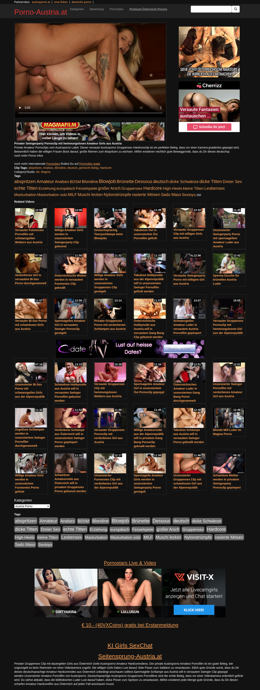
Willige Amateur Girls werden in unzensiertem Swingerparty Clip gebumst (69, 238)
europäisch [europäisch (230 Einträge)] (65, 188)
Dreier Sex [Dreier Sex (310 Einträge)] (232, 181)
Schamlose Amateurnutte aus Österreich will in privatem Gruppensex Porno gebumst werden (70, 483)
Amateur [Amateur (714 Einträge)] (45, 181)
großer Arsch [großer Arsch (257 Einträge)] (109, 188)
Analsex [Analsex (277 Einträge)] (62, 181)
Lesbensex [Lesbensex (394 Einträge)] (214, 188)
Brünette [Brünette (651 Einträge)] (125, 181)
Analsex (48, 167)
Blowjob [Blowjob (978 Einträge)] (107, 181)
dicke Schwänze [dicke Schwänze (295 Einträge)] (184, 181)
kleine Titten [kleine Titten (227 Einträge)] (193, 188)
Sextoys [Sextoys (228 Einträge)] (188, 195)
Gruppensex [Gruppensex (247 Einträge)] (132, 188)
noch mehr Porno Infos (28, 155)
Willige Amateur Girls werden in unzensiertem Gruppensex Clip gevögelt (108, 283)
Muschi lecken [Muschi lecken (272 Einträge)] (90, 194)
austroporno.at (41, 2)
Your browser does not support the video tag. (90, 70)
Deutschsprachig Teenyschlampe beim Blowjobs (108, 234)
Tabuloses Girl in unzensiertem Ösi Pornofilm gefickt (146, 234)
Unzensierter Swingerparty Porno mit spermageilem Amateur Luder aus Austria (226, 238)
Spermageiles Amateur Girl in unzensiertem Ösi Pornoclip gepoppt (149, 388)
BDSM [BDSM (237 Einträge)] (75, 182)
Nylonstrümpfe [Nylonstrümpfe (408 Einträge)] (117, 194)
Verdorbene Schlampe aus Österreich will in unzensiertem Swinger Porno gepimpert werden (70, 438)
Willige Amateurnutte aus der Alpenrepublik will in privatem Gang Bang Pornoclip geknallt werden (149, 438)
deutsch (72, 167)
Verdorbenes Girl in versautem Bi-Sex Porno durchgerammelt (30, 279)
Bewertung (97, 9)
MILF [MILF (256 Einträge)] (72, 194)
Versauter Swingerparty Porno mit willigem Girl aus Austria (189, 279)
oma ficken (61, 2)
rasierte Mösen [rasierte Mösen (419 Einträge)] (146, 194)
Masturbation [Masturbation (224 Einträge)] (25, 195)
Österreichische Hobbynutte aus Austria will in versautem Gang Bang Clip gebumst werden (149, 329)
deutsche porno (81, 2)
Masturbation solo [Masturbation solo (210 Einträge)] (52, 195)
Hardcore (106, 167)
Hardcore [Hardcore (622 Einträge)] (152, 188)
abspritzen (35, 167)
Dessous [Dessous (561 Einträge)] (143, 181)
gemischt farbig (88, 167)
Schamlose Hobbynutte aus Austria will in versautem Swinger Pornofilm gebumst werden (70, 392)
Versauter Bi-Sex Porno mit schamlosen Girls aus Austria (31, 324)
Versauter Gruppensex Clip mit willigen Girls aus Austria (188, 233)
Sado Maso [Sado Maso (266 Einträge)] (171, 194)
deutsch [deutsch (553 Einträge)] (161, 181)
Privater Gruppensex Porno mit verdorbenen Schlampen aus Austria (110, 324)
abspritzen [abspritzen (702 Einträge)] (25, 181)
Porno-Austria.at (40, 12)
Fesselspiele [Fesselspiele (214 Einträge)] (86, 188)
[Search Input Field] (211, 9)
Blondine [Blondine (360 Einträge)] (90, 181)
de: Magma (43, 171)
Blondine (60, 167)
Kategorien (77, 9)
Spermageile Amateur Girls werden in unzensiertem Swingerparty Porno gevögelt (148, 483)
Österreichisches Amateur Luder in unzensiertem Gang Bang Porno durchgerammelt (186, 392)
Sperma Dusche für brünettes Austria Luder (226, 279)
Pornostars (117, 9)
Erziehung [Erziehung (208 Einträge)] (47, 188)
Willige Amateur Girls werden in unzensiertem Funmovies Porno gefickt (29, 483)
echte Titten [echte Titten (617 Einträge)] (26, 188)
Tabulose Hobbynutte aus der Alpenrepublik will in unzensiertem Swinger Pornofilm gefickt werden (149, 283)
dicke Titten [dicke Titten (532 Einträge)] (210, 181)
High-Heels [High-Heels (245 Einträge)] (172, 188)
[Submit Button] (236, 9)
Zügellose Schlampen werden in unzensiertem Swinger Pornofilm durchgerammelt (30, 437)
